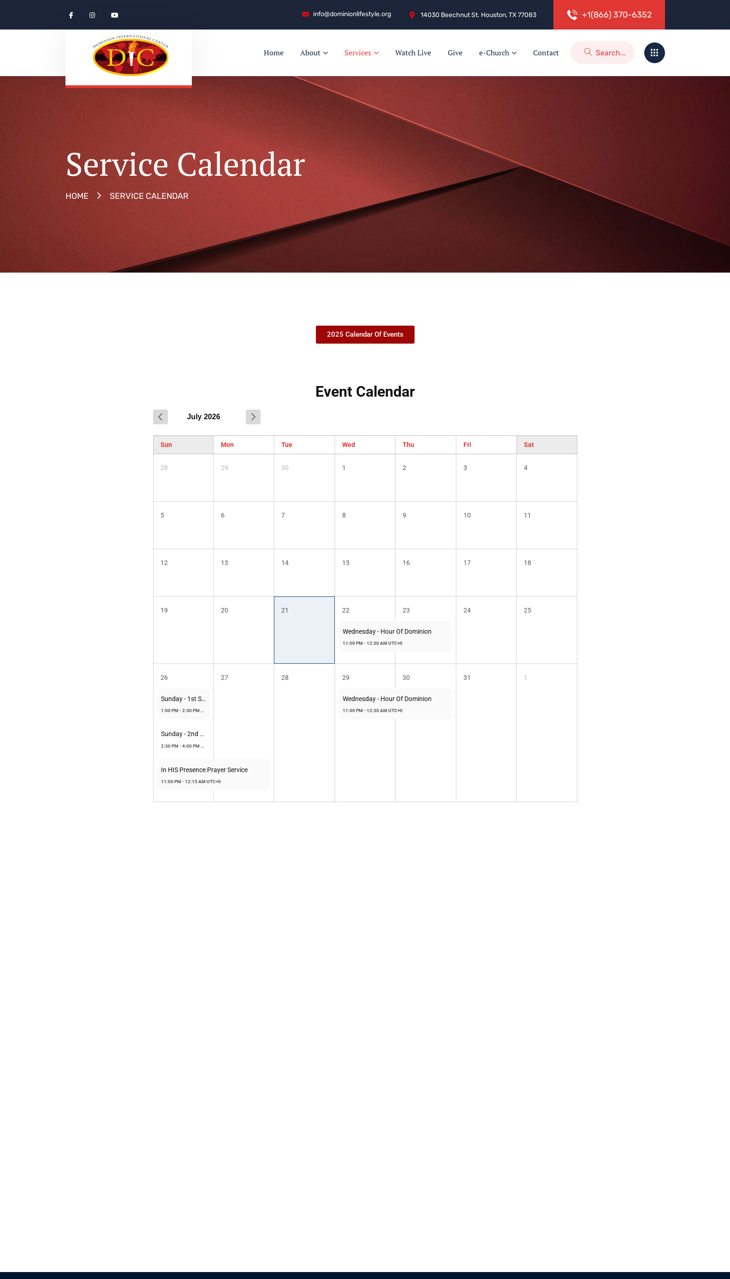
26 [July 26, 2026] (164, 677)
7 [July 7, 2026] (283, 515)
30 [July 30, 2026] (406, 677)
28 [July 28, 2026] (285, 677)
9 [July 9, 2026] (404, 515)
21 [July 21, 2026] (285, 610)
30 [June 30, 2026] (285, 467)
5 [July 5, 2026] (162, 515)
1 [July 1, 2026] (344, 467)
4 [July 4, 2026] (526, 467)
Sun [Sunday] (166, 444)
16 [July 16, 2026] (406, 562)
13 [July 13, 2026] (224, 562)
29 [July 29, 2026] (346, 677)
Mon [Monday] (227, 444)
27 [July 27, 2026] (224, 677)
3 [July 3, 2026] (465, 467)
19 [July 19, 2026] (164, 610)
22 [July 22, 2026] (346, 610)
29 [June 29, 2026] (224, 467)
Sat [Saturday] (529, 444)
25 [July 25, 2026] (527, 610)
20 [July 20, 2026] (224, 610)
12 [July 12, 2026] (164, 562)
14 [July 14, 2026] (285, 562)
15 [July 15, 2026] (346, 562)
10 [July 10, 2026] (467, 515)
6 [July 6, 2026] (223, 515)
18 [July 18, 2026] (527, 562)
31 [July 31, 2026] (467, 677)
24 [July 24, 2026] (467, 610)
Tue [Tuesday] (286, 444)
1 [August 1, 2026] (526, 677)
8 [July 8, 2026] (344, 515)
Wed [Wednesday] (348, 444)
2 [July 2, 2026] (404, 467)
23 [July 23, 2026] (406, 610)
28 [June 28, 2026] (164, 467)
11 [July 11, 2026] (527, 515)
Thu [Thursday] (408, 444)
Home (77, 196)
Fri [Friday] (467, 444)
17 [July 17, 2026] (467, 562)
